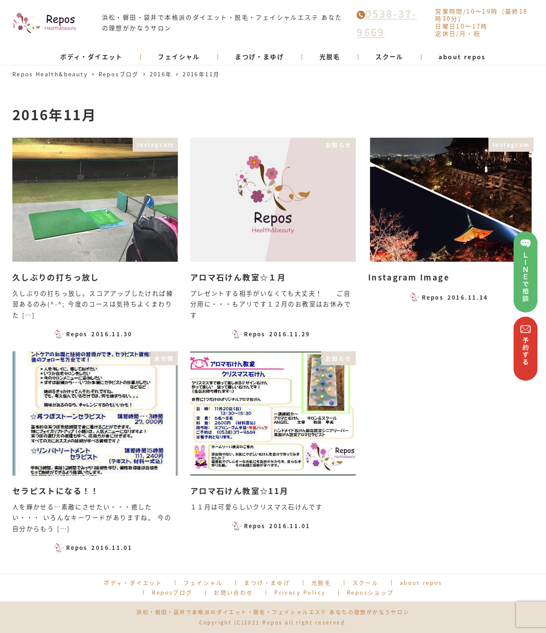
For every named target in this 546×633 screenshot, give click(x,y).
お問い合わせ (233, 592)
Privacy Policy (299, 592)
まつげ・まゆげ (267, 582)
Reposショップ (370, 592)
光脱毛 (321, 582)
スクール (365, 582)
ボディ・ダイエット (133, 582)
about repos (421, 582)
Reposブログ (172, 592)
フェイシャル (203, 582)
